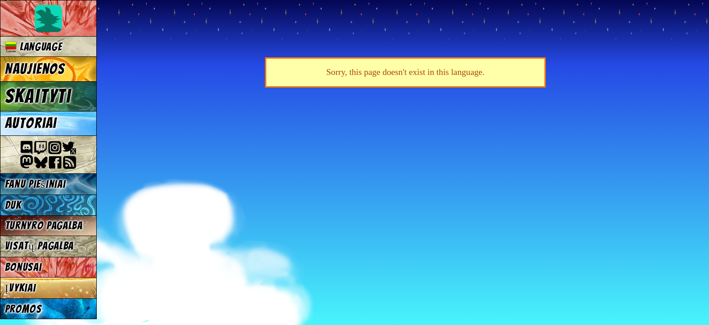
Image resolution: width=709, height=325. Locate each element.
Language (33, 46)
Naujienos (35, 69)
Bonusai (23, 267)
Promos (23, 309)
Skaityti (38, 96)
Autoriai (31, 123)
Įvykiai (20, 287)
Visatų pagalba (39, 245)
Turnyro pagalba (44, 225)
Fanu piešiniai (35, 184)
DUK (13, 205)
